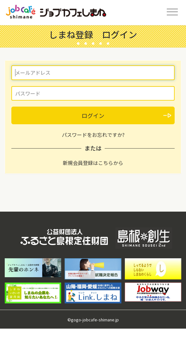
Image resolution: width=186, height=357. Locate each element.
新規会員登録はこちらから (93, 163)
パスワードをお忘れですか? (93, 134)
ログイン (93, 115)
